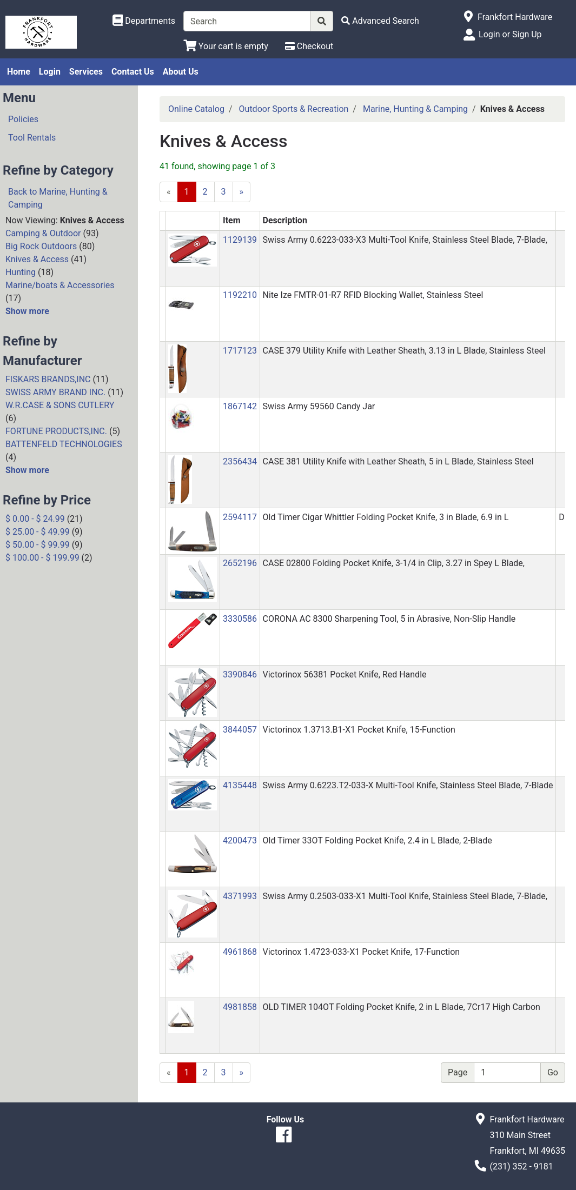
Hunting (20, 272)
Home (18, 72)
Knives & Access (37, 259)
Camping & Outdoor (43, 233)
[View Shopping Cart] (225, 46)
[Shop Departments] (143, 21)
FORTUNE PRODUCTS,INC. (56, 431)
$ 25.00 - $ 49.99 (37, 532)
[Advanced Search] (380, 21)
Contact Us (132, 72)
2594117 (240, 517)
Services (86, 72)
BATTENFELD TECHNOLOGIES (63, 444)
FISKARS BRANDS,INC (48, 379)
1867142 (240, 406)
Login (50, 72)
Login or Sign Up (510, 34)
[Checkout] (309, 46)
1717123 (240, 350)
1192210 (240, 295)
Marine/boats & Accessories (59, 285)
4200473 (240, 840)
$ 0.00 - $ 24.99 (35, 519)
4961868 (240, 952)
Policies (23, 119)
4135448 (240, 785)
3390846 (240, 674)
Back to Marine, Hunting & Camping (58, 198)
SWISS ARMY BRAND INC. (55, 392)
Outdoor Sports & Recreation (294, 109)
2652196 (240, 563)
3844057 (240, 729)
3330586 (240, 619)
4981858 (240, 1007)
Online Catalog (196, 109)
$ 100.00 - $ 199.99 (42, 558)
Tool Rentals (32, 137)
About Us (180, 72)
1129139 (240, 240)
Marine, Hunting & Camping (415, 109)
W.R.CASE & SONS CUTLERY (59, 405)
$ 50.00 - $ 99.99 (37, 545)
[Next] (242, 192)
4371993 (240, 896)
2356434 (240, 461)
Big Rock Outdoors (41, 246)
